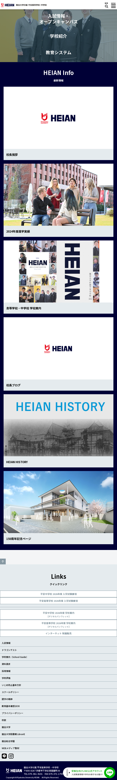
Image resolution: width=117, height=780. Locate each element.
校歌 (4, 720)
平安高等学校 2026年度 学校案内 (58, 624)
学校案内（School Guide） (15, 656)
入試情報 (6, 642)
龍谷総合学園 (8, 741)
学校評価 (6, 677)
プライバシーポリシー (12, 713)
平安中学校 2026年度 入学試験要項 (58, 594)
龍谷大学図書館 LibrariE (13, 734)
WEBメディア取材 (10, 748)
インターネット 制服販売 (58, 633)
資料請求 (6, 663)
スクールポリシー (10, 691)
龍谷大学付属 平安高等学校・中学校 (23, 5)
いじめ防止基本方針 (11, 684)
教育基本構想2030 (11, 706)
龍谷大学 (6, 727)
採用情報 (6, 670)
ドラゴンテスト (9, 649)
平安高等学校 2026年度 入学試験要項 (58, 600)
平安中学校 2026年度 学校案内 (58, 614)
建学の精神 (7, 699)
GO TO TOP (3, 561)
